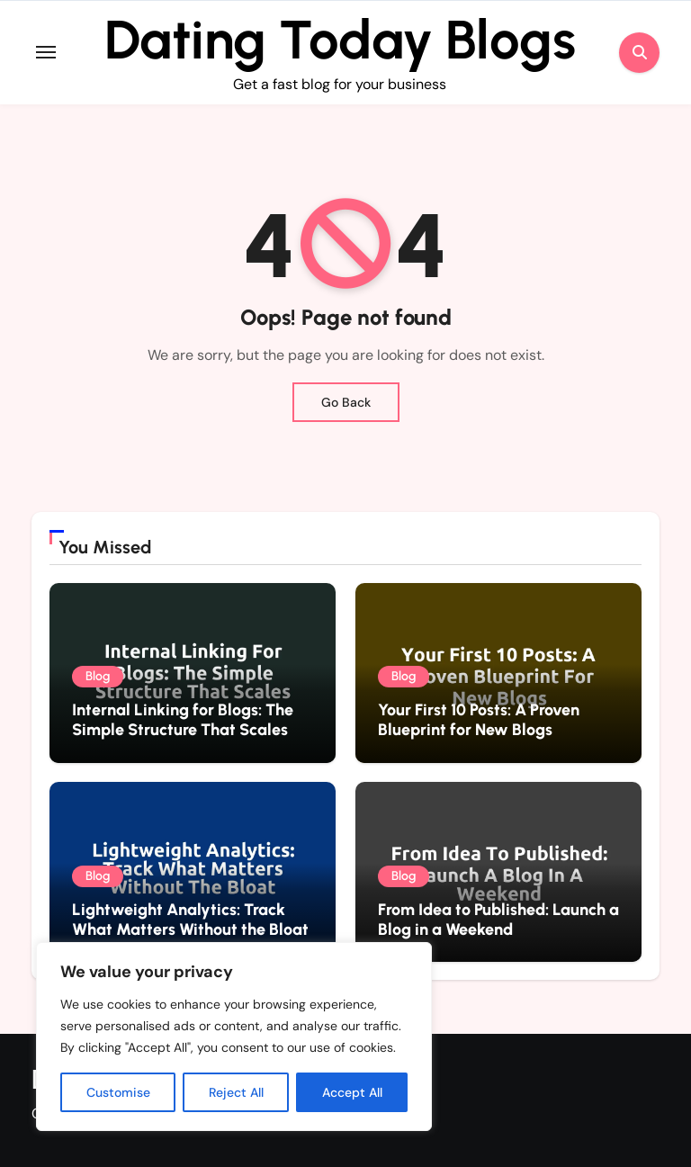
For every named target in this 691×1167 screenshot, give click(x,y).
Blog (97, 676)
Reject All (236, 1092)
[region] (234, 1036)
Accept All (352, 1092)
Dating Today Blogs (340, 39)
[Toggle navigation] (45, 52)
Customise (118, 1092)
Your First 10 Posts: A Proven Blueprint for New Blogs (478, 720)
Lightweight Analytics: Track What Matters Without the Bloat (190, 919)
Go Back (346, 402)
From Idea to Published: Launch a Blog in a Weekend (498, 919)
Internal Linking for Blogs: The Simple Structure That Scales (182, 720)
